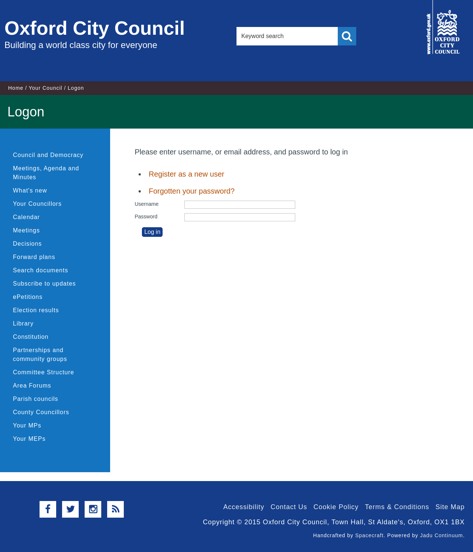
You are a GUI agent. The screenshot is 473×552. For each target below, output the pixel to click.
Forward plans (34, 257)
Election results (36, 310)
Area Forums (32, 385)
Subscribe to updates (44, 283)
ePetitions (27, 297)
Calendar (26, 217)
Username (147, 204)
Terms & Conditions (397, 507)
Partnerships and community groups (40, 354)
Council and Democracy (48, 155)
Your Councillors (37, 204)
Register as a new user (186, 174)
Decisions (27, 244)
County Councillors (41, 412)
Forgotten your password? (191, 191)
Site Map (450, 507)
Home (15, 88)
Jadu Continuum (441, 535)
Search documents (40, 270)
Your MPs (27, 425)
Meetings (26, 230)
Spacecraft (369, 535)
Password (146, 216)
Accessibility (243, 507)
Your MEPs (29, 439)
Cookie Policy (335, 507)
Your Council (45, 88)
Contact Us (288, 507)
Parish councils (35, 399)
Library (23, 323)
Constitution (31, 337)
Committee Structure (43, 372)
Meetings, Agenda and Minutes (46, 172)
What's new (30, 190)
